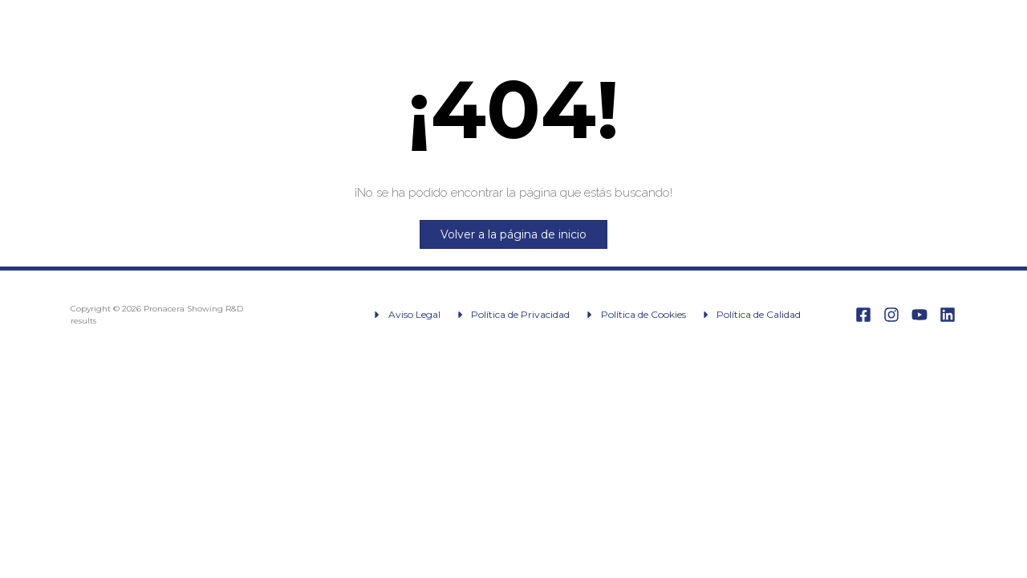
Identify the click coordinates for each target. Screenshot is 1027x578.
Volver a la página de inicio (513, 234)
